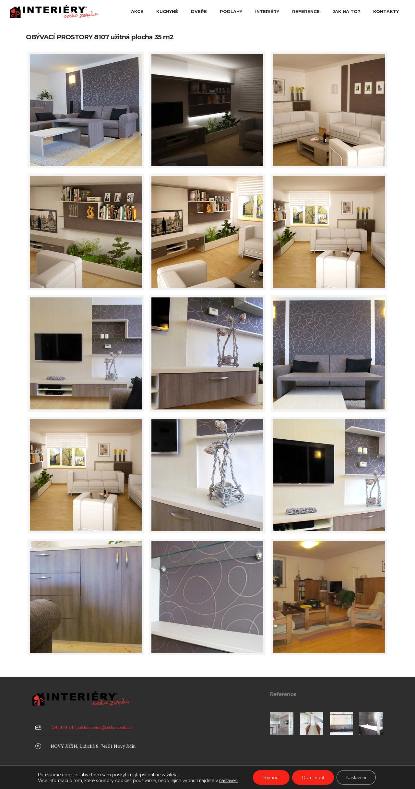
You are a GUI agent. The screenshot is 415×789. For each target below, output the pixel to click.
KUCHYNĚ (167, 11)
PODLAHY (231, 11)
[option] (282, 723)
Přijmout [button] (271, 777)
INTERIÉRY (267, 11)
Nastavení (356, 777)
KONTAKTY (386, 11)
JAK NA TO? (346, 11)
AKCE (137, 11)
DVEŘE (199, 11)
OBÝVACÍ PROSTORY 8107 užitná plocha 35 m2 (99, 37)
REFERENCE (306, 11)
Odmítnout (313, 777)
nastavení (228, 780)
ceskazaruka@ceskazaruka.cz (106, 727)
